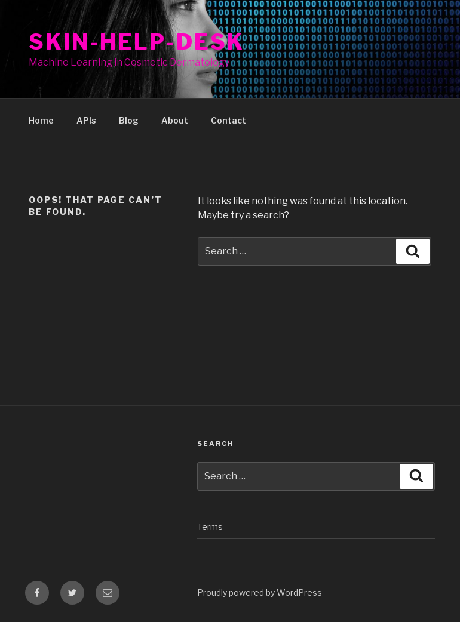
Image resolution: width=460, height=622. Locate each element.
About (174, 120)
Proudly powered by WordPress (259, 592)
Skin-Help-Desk (136, 42)
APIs (86, 120)
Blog (129, 120)
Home (41, 120)
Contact (228, 120)
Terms (210, 527)
